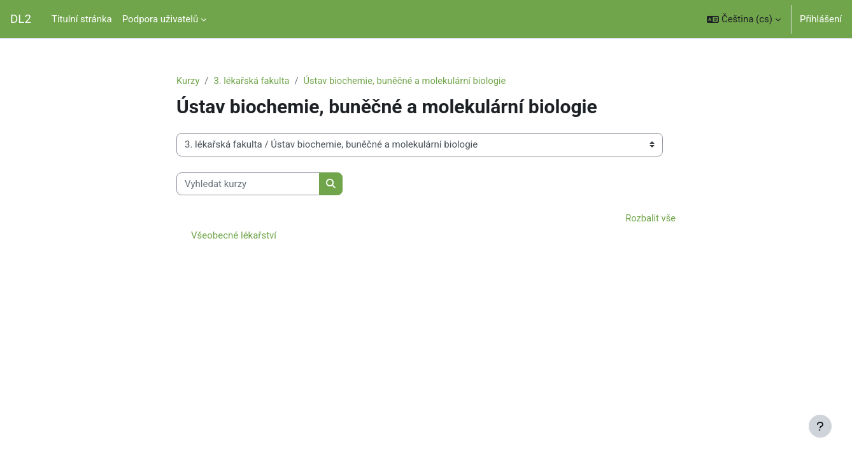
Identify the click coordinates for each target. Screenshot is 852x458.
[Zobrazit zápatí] (820, 426)
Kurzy (188, 81)
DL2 (20, 19)
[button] (744, 19)
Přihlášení (821, 19)
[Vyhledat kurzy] (248, 184)
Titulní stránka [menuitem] (82, 19)
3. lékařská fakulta (253, 81)
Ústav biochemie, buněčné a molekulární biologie (409, 81)
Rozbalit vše (650, 219)
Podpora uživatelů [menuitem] (160, 19)
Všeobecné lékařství (233, 236)
